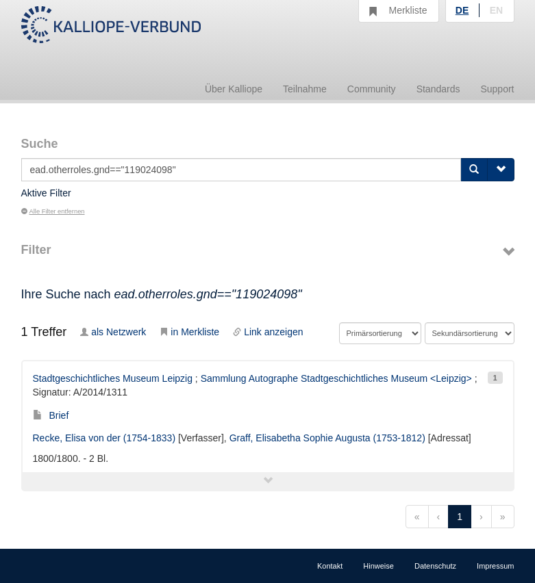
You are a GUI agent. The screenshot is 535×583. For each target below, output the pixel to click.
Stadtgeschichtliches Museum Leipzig (112, 378)
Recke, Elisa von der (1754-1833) (104, 437)
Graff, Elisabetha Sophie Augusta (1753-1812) (327, 437)
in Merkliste (189, 331)
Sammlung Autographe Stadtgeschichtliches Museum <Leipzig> (336, 378)
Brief (51, 415)
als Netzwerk (113, 331)
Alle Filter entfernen (53, 211)
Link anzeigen (268, 331)
